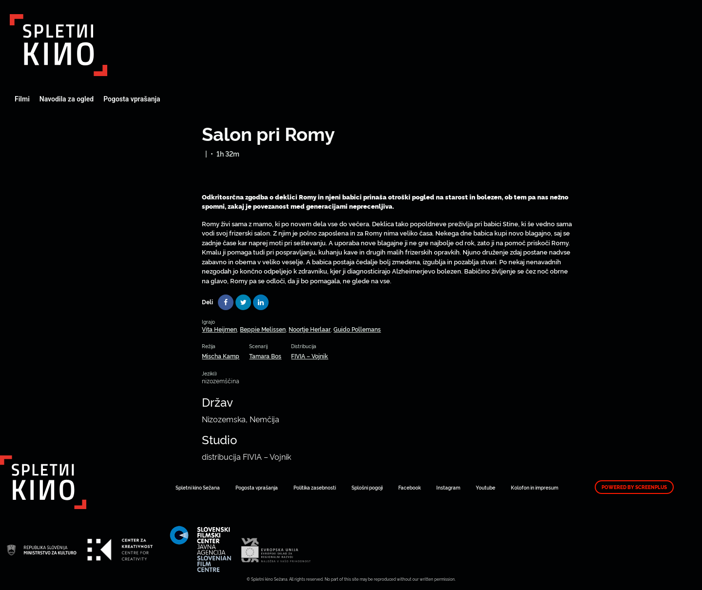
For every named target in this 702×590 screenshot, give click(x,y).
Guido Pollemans (357, 329)
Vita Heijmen (219, 329)
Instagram (448, 487)
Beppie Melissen (263, 329)
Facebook (409, 487)
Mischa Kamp (220, 356)
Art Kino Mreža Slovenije (58, 45)
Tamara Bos (265, 356)
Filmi (22, 99)
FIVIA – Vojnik (309, 356)
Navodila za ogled (66, 99)
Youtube (485, 487)
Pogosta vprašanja (131, 99)
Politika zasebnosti (314, 487)
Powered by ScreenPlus (634, 487)
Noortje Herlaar (310, 329)
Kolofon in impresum (534, 487)
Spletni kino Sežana (198, 487)
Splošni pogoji (367, 487)
